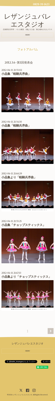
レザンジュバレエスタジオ (27, 20)
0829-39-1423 (41, 4)
